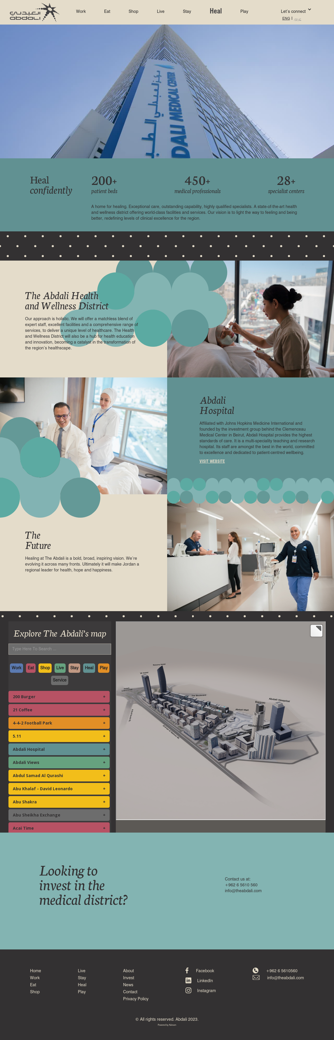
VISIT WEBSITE (212, 462)
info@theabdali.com (285, 978)
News (128, 985)
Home (35, 971)
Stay (187, 12)
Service (60, 680)
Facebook (205, 971)
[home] (35, 12)
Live (161, 12)
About (128, 971)
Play (244, 12)
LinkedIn (205, 981)
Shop (133, 12)
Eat (107, 12)
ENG (286, 18)
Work (81, 12)
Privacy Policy (135, 999)
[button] (287, 9)
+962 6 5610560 (282, 971)
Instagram (206, 991)
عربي (297, 18)
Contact (130, 992)
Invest (128, 978)
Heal (216, 11)
